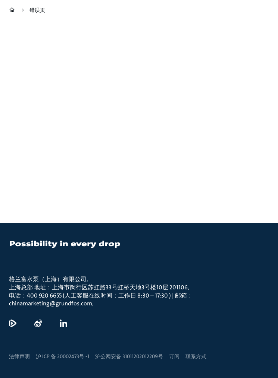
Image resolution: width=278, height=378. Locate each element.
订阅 (174, 356)
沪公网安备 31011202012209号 (129, 356)
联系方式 (195, 356)
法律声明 (19, 356)
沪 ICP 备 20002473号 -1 (62, 356)
